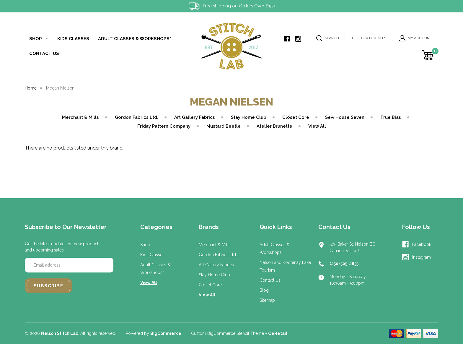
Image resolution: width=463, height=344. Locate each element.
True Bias (390, 117)
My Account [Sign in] (415, 38)
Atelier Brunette (274, 126)
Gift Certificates (369, 38)
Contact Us (44, 53)
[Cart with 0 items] (428, 55)
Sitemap (267, 300)
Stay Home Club (248, 117)
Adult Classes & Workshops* (134, 38)
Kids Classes (73, 38)
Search (327, 38)
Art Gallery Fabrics (194, 117)
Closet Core (295, 117)
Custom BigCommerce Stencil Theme (227, 333)
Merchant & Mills (80, 117)
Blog (264, 290)
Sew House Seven (344, 117)
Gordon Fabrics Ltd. (136, 117)
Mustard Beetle (223, 126)
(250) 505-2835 (344, 263)
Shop (38, 38)
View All (317, 126)
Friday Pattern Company (163, 126)
